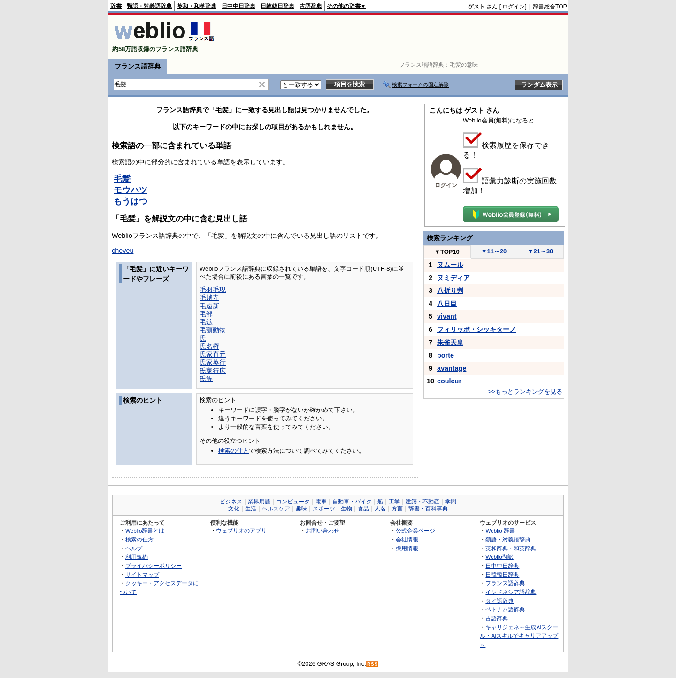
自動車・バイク (352, 501)
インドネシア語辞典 (510, 592)
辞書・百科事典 (428, 508)
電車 (321, 501)
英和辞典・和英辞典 (510, 548)
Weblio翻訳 (499, 557)
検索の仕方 (233, 450)
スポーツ (324, 508)
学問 (450, 501)
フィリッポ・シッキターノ (476, 329)
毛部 (206, 314)
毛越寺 (209, 297)
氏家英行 (213, 362)
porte (445, 355)
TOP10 (447, 251)
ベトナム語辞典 (505, 609)
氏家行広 (213, 370)
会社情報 (407, 539)
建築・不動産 (422, 501)
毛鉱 (206, 322)
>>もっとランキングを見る (525, 391)
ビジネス (231, 501)
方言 (397, 508)
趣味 (301, 508)
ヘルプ (133, 548)
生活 (250, 508)
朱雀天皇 (450, 342)
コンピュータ (293, 501)
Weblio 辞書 (500, 530)
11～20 (494, 251)
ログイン (513, 6)
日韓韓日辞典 (277, 6)
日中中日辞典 (238, 6)
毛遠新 (209, 306)
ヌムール (450, 264)
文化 (233, 508)
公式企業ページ (415, 530)
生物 (346, 508)
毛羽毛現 (213, 289)
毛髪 (122, 178)
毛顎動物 (213, 330)
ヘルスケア (276, 508)
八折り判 (450, 290)
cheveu (122, 250)
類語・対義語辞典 (149, 6)
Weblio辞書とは (144, 530)
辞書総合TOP (550, 6)
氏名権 (209, 346)
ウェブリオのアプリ (241, 530)
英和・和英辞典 (196, 6)
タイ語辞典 (499, 601)
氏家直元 (213, 354)
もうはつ (130, 201)
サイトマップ (142, 574)
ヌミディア (453, 278)
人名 (380, 508)
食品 (363, 508)
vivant (447, 316)
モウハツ (130, 190)
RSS (372, 664)
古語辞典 (311, 6)
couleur (449, 381)
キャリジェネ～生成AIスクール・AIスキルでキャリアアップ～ (519, 636)
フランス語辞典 (138, 66)
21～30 (540, 251)
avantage (451, 368)
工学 (394, 501)
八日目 (447, 303)
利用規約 (136, 557)
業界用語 (259, 501)
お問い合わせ (322, 530)
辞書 (116, 6)
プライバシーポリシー (153, 566)
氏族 (206, 378)
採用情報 (407, 548)
